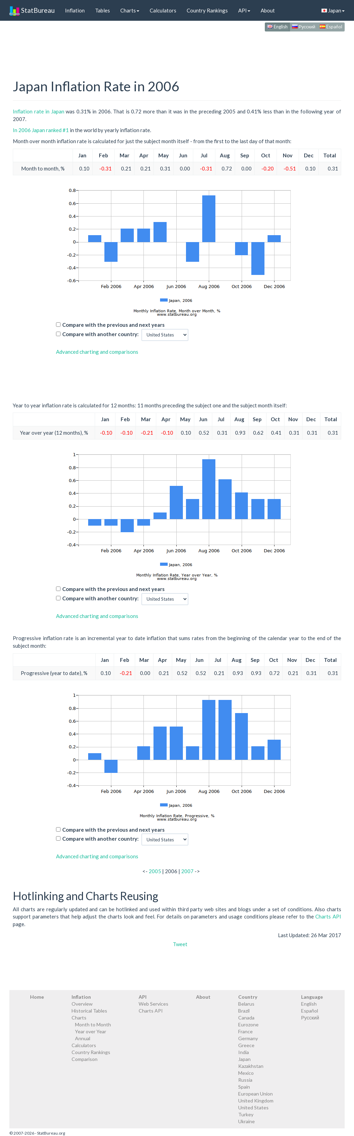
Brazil (244, 1011)
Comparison (84, 1059)
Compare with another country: (100, 334)
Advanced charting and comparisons (97, 352)
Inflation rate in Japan (38, 111)
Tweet (180, 944)
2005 (155, 871)
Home (37, 997)
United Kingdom (255, 1100)
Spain (244, 1087)
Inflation (75, 10)
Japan (333, 10)
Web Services (153, 1004)
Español (331, 26)
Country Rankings (207, 10)
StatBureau (32, 10)
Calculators (163, 10)
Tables (102, 10)
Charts (129, 10)
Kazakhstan (250, 1066)
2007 (187, 871)
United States (253, 1107)
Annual (82, 1038)
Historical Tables (89, 1011)
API (244, 10)
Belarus (246, 1004)
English (277, 26)
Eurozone (248, 1024)
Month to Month (93, 1024)
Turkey (245, 1114)
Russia (245, 1080)
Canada (246, 1017)
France (245, 1031)
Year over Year (90, 1031)
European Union (255, 1094)
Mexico (246, 1073)
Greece (246, 1045)
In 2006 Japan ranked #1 (41, 130)
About (268, 10)
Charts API (328, 916)
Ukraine (246, 1121)
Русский (303, 26)
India (243, 1052)
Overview (82, 1004)
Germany (248, 1038)
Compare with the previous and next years (113, 325)
